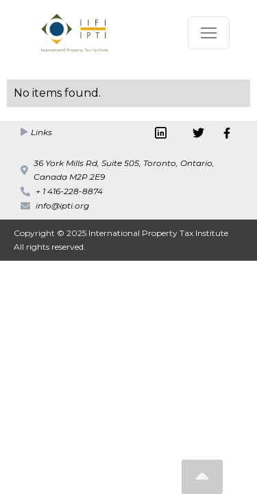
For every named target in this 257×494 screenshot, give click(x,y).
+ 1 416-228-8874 (69, 191)
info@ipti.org (62, 205)
